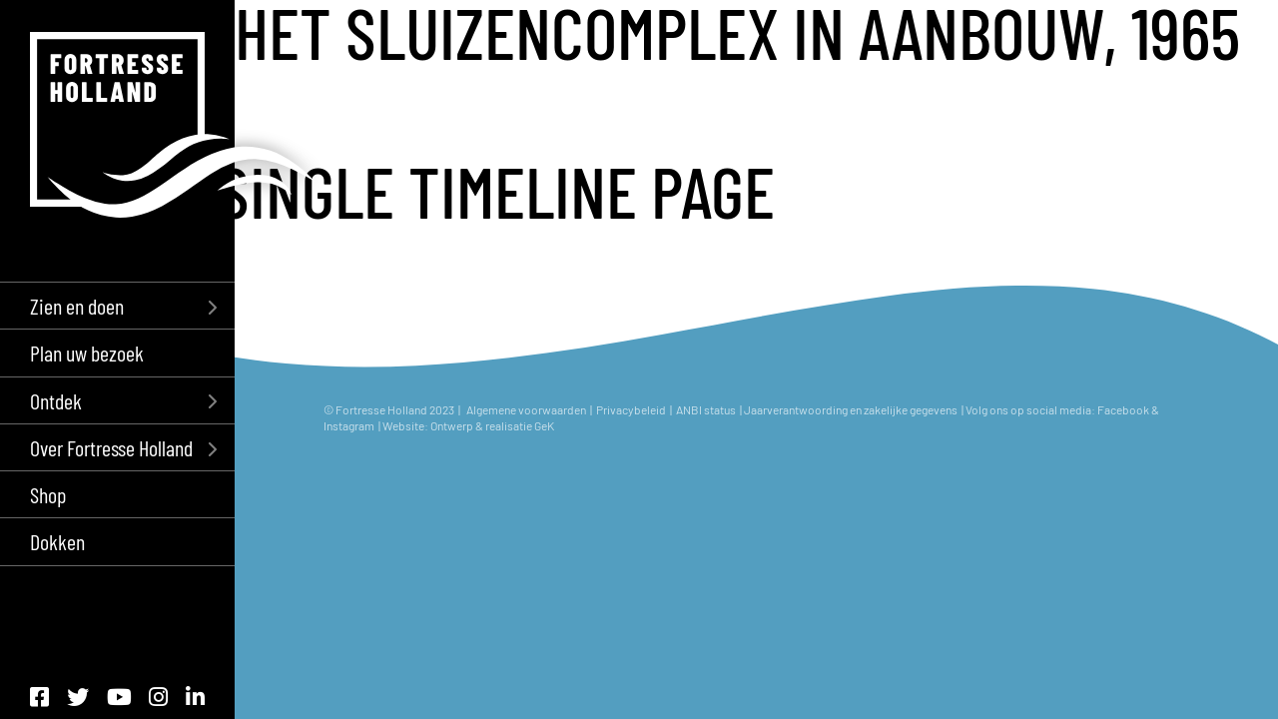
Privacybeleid (631, 409)
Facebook (1123, 409)
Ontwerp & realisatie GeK (492, 425)
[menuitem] (117, 305)
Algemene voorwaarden (526, 409)
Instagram (349, 425)
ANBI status (707, 409)
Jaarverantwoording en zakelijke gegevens (851, 409)
